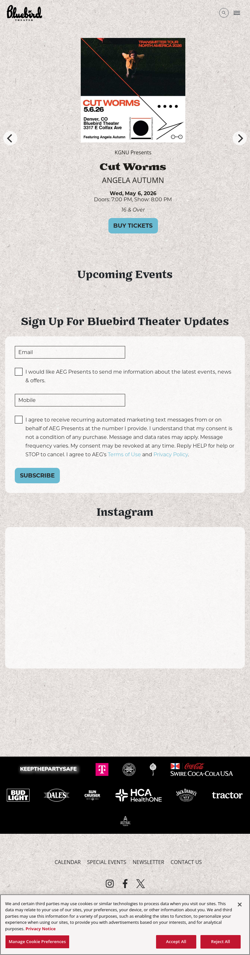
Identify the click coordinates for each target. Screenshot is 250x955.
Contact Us (186, 862)
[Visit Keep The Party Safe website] (50, 768)
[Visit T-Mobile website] (102, 768)
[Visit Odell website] (153, 768)
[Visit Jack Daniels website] (187, 794)
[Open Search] (224, 13)
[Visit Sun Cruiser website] (93, 794)
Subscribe (37, 475)
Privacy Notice (41, 929)
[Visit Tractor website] (227, 794)
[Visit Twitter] (140, 884)
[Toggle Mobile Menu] (237, 13)
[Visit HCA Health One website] (139, 794)
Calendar (68, 862)
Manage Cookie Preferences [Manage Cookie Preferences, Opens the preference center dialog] (37, 941)
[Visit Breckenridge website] (129, 768)
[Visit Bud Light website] (18, 794)
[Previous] (10, 138)
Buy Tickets (158, 225)
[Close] (240, 904)
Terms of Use (124, 454)
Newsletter (148, 862)
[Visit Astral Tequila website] (125, 820)
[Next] (240, 138)
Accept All (176, 941)
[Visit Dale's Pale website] (57, 794)
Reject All (220, 941)
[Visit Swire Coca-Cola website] (201, 768)
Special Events (106, 862)
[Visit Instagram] (110, 884)
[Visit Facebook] (125, 884)
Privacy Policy (170, 454)
